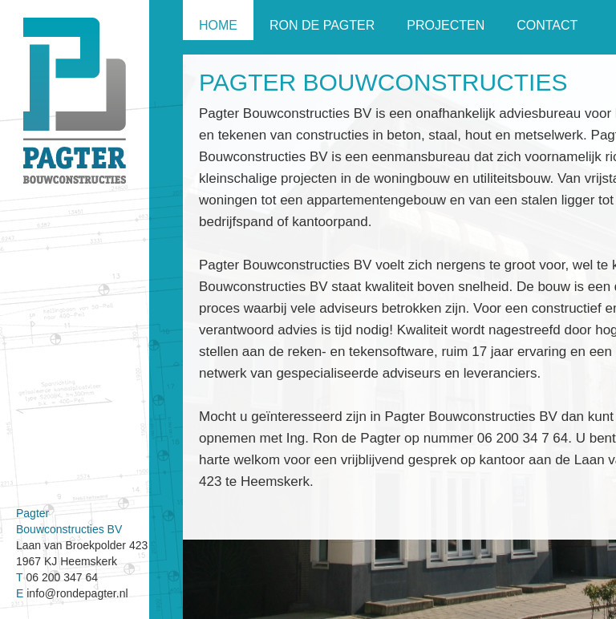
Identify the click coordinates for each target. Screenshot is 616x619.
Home (218, 25)
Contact (547, 25)
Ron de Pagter (322, 25)
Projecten (445, 25)
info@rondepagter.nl (77, 593)
